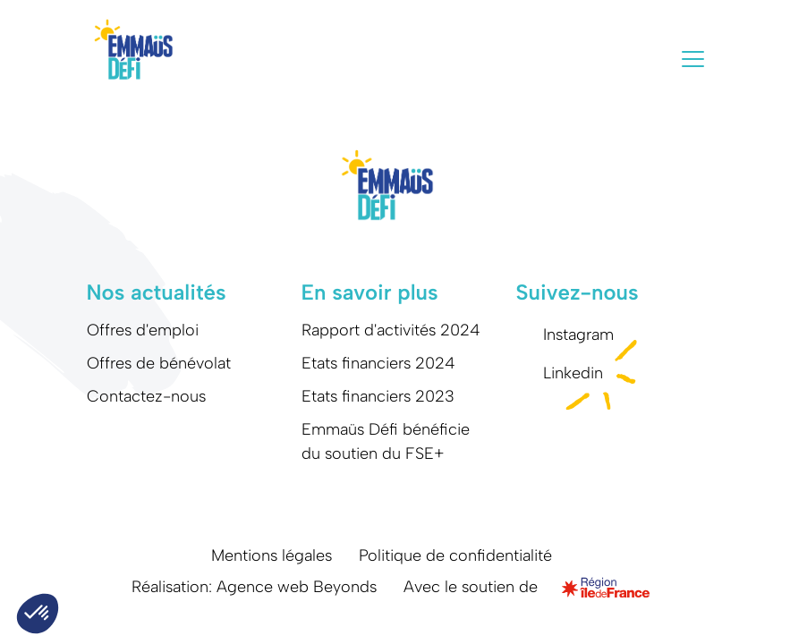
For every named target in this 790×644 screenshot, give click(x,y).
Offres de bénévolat (159, 363)
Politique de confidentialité (455, 555)
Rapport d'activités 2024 (391, 330)
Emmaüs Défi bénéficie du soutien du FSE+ (386, 441)
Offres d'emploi (143, 330)
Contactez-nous (146, 396)
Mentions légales (271, 555)
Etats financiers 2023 (378, 396)
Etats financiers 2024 (378, 363)
